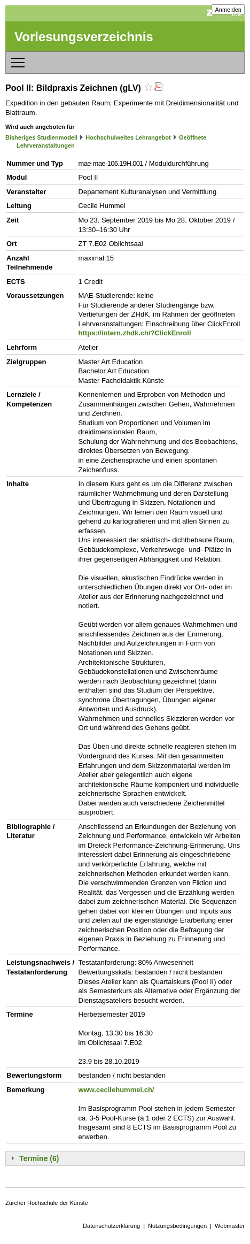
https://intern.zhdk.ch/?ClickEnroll (135, 333)
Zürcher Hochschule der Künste (46, 1203)
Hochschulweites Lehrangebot (128, 137)
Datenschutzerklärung (111, 1226)
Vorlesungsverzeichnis (83, 36)
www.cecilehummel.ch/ (116, 1090)
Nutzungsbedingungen (177, 1226)
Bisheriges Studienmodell (41, 137)
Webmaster (230, 1226)
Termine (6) (39, 1158)
